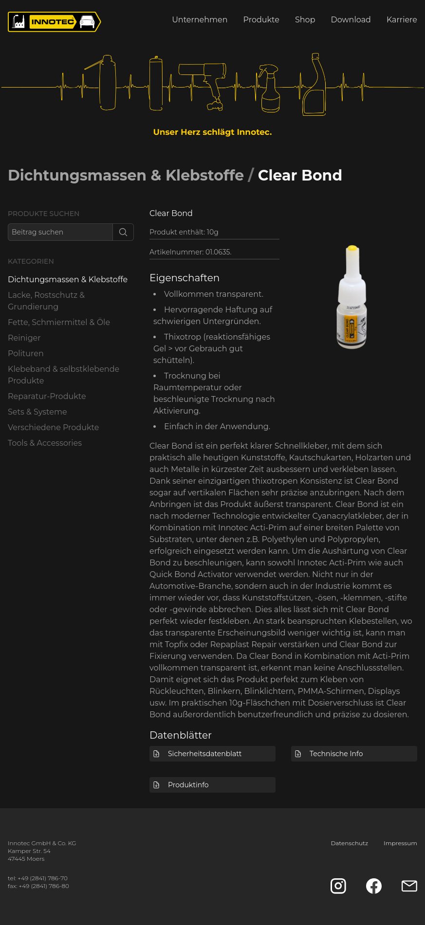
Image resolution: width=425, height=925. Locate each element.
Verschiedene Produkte (53, 427)
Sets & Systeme (37, 412)
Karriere (402, 19)
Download (351, 19)
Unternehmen (199, 19)
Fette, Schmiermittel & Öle (59, 322)
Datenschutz (349, 843)
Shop (305, 19)
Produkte (261, 19)
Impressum (400, 843)
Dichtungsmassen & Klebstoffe (126, 175)
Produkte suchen (43, 213)
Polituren (26, 353)
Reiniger (24, 338)
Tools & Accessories (45, 443)
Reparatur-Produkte (47, 396)
